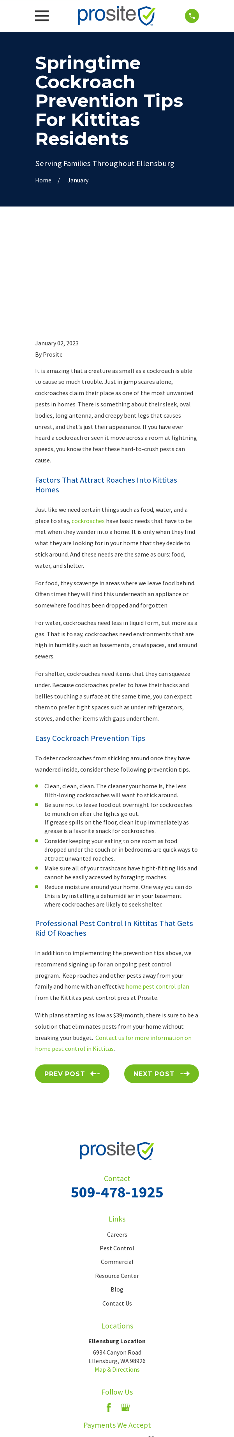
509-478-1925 (117, 1101)
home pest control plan (157, 896)
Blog (117, 1198)
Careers (117, 1143)
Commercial (117, 1171)
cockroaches (88, 430)
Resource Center (117, 1185)
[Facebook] (108, 1317)
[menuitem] (81, 1409)
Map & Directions (117, 1279)
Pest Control (117, 1157)
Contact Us (117, 1212)
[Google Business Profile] (125, 1317)
